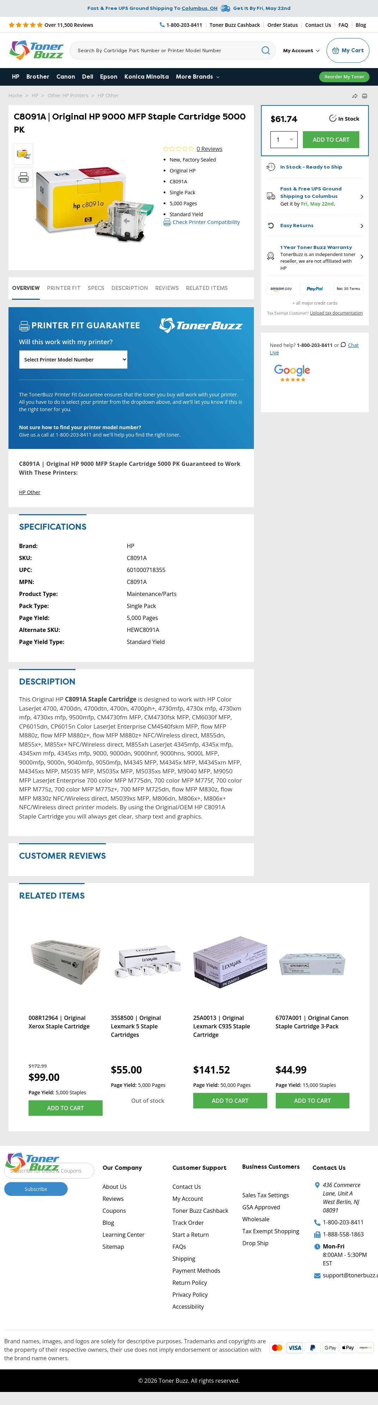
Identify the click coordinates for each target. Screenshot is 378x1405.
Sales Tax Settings (265, 1195)
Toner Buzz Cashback (235, 25)
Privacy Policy (190, 1294)
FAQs (179, 1247)
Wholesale (255, 1219)
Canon (65, 76)
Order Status (282, 25)
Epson (108, 76)
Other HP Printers (68, 95)
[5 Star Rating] (50, 25)
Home (15, 95)
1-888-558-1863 (343, 1234)
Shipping (183, 1259)
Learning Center (124, 1235)
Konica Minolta (146, 76)
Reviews (167, 288)
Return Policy (189, 1283)
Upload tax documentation (336, 313)
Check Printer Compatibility (201, 221)
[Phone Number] (181, 25)
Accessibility (188, 1306)
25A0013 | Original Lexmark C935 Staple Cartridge (221, 1026)
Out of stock (147, 1101)
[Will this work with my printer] (73, 359)
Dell (87, 76)
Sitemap (113, 1247)
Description (129, 288)
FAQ (343, 25)
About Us (115, 1187)
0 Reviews (209, 149)
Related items (207, 288)
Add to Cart (65, 1108)
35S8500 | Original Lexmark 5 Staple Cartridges (136, 1026)
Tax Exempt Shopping (270, 1231)
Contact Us (318, 25)
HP (15, 76)
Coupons (114, 1211)
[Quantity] (284, 139)
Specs (96, 288)
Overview (26, 288)
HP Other (108, 95)
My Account (301, 50)
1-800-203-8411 (343, 1222)
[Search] (172, 50)
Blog (361, 25)
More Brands (197, 76)
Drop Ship (255, 1243)
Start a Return (190, 1235)
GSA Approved (261, 1207)
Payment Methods (196, 1271)
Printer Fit (64, 288)
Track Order (188, 1223)
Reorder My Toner (344, 76)
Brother (37, 76)
